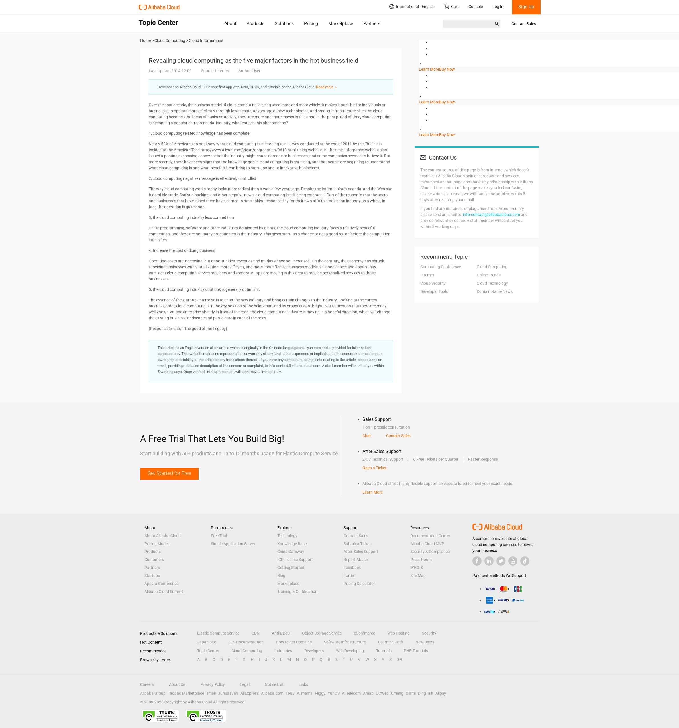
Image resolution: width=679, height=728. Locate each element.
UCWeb (382, 693)
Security (429, 633)
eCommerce (364, 633)
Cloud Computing (492, 266)
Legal (245, 684)
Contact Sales (523, 23)
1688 (290, 693)
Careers (147, 684)
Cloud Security (433, 283)
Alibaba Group (153, 693)
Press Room (421, 559)
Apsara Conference (161, 583)
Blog (281, 575)
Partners (371, 23)
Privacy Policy (212, 684)
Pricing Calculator (359, 583)
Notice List (274, 684)
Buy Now (447, 69)
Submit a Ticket (357, 543)
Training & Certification (297, 591)
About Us (177, 684)
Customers (154, 559)
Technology (287, 535)
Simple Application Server (233, 543)
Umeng (397, 693)
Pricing (311, 23)
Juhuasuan (228, 693)
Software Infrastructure (345, 642)
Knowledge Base (292, 543)
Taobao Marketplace (186, 693)
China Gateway (290, 551)
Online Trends (489, 275)
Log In (497, 6)
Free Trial (219, 535)
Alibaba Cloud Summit (163, 591)
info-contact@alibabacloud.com (491, 214)
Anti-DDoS (281, 633)
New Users (424, 642)
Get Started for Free (169, 473)
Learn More (429, 69)
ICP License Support (295, 559)
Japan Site (206, 642)
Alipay (440, 693)
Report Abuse (356, 559)
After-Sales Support (361, 551)
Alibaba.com (272, 693)
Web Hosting (398, 633)
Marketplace (340, 23)
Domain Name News (495, 291)
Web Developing (350, 651)
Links (303, 684)
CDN (256, 633)
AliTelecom (351, 693)
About (230, 23)
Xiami (411, 693)
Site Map (418, 575)
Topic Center (208, 651)
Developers (314, 651)
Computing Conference (440, 266)
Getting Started (290, 567)
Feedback (352, 567)
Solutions (284, 23)
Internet (427, 275)
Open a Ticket (374, 468)
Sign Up (526, 6)
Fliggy (320, 693)
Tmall (211, 693)
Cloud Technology (492, 283)
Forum (349, 575)
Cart (451, 6)
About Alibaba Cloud (162, 535)
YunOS (334, 693)
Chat (366, 435)
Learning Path (390, 642)
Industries (283, 651)
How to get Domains (294, 642)
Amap (368, 693)
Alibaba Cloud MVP (427, 543)
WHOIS (416, 567)
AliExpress (249, 693)
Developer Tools (434, 291)
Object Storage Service (322, 633)
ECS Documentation (246, 642)
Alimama (305, 693)
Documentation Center (430, 535)
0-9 (399, 659)
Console (475, 6)
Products (255, 23)
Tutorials (384, 651)
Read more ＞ (327, 87)
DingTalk (425, 693)
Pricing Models (157, 543)
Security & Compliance (430, 551)
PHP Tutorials (416, 651)
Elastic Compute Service (218, 633)
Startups (152, 575)
